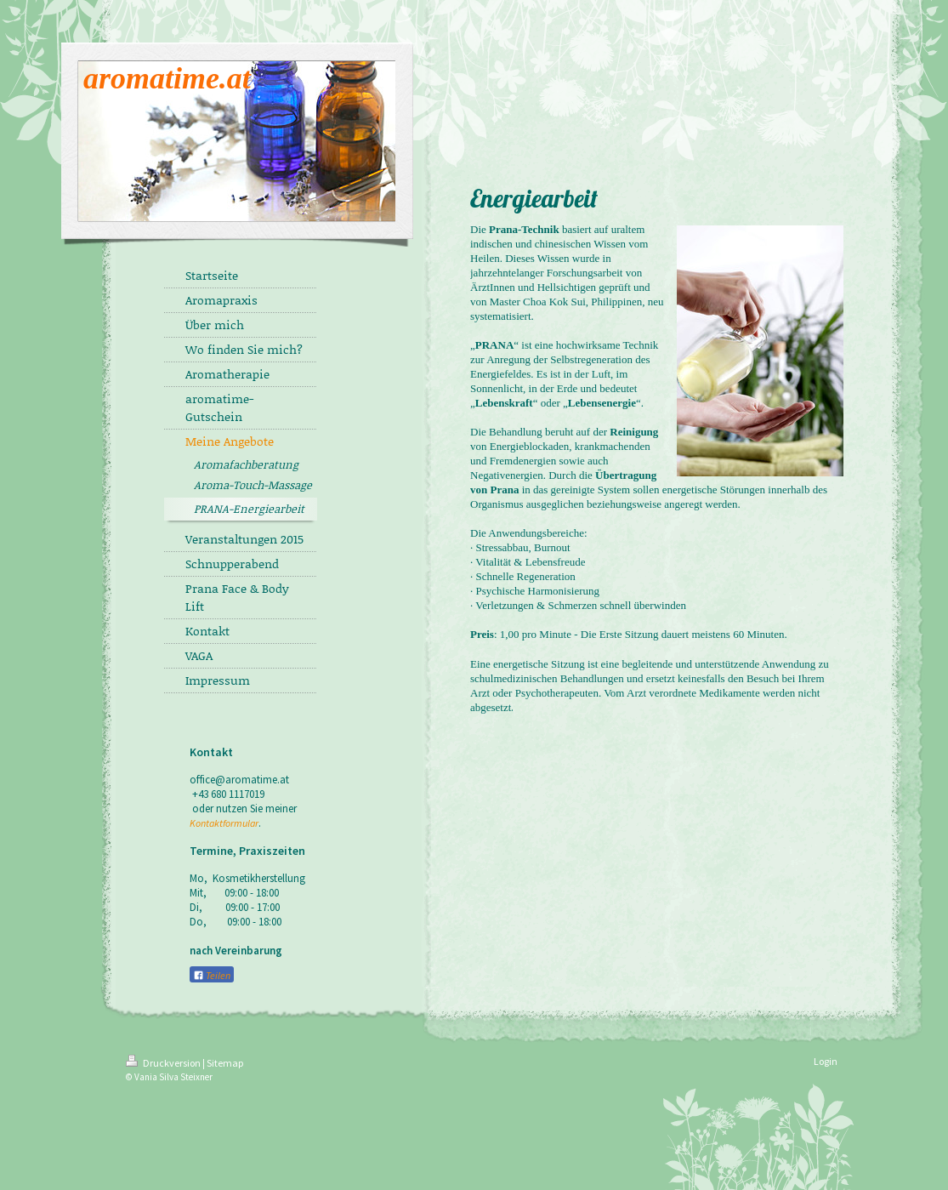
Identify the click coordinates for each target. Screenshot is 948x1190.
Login (825, 1061)
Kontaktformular (224, 823)
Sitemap (225, 1062)
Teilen (211, 975)
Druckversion (164, 1062)
